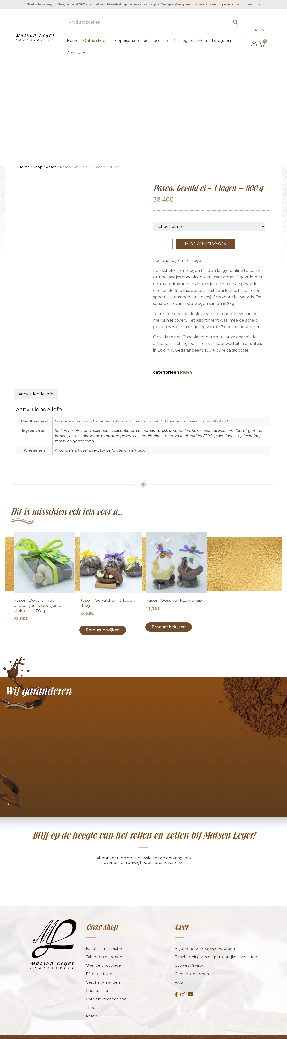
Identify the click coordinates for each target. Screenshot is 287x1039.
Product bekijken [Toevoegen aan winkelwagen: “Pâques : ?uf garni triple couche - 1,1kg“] (102, 620)
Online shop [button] (96, 40)
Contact (76, 52)
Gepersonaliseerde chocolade (141, 40)
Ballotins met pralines (106, 939)
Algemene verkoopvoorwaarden (205, 939)
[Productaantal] (163, 244)
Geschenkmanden (103, 973)
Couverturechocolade (106, 990)
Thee (90, 999)
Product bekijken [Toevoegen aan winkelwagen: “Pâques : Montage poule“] (169, 617)
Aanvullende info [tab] (35, 384)
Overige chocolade (103, 956)
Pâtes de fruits (99, 965)
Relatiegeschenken (189, 40)
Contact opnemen (192, 965)
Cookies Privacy (189, 956)
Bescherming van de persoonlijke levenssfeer (217, 948)
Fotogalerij (221, 40)
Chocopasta (97, 982)
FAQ (179, 973)
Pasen (51, 166)
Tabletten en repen (104, 948)
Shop (38, 166)
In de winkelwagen (205, 243)
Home (72, 40)
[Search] (235, 22)
